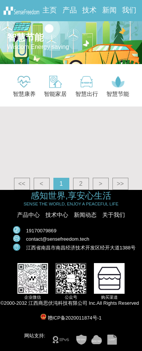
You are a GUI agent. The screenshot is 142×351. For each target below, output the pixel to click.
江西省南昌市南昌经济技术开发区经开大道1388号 (81, 248)
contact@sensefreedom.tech (57, 239)
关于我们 (113, 215)
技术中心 (56, 215)
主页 (49, 10)
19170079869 (41, 230)
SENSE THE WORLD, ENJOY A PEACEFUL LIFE (71, 204)
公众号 (71, 297)
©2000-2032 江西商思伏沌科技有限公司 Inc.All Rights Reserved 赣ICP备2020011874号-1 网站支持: (71, 319)
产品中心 (28, 215)
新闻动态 (85, 215)
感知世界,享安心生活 (71, 196)
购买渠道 (109, 297)
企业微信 (32, 297)
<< (21, 183)
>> (120, 183)
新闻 (109, 10)
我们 (129, 10)
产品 (69, 10)
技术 (89, 10)
